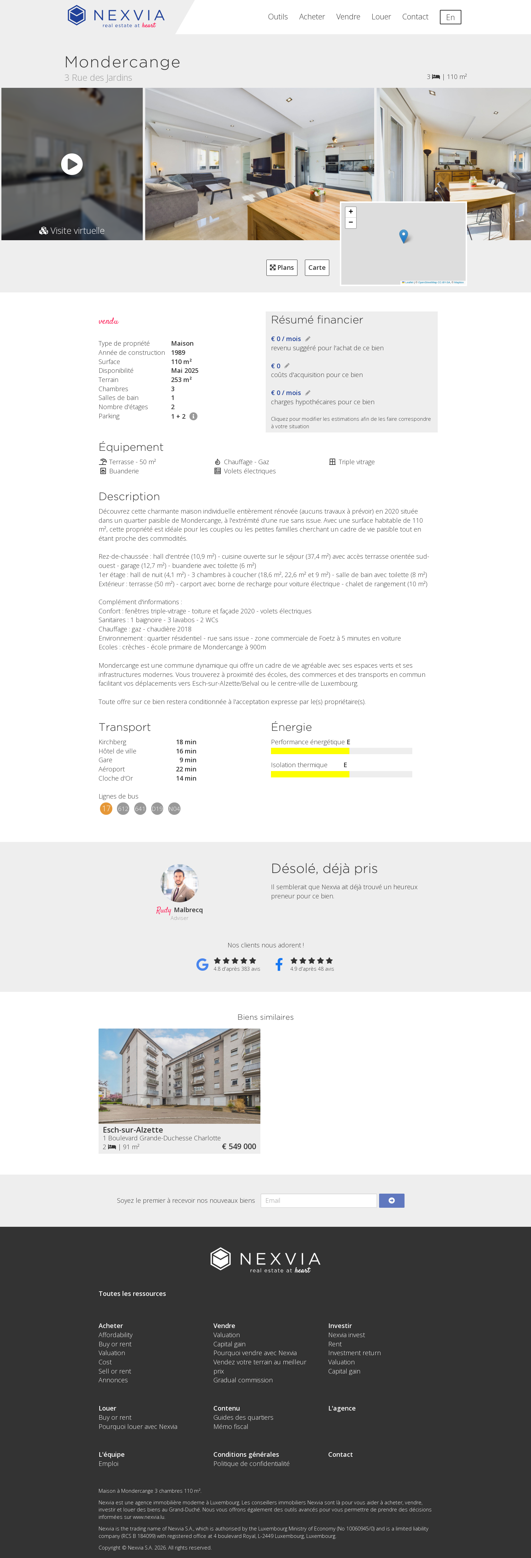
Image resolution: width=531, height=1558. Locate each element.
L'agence (342, 1408)
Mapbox (459, 282)
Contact (415, 16)
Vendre (348, 16)
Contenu (226, 1408)
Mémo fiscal (230, 1426)
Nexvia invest (346, 1334)
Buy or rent (115, 1344)
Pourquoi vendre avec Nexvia (255, 1352)
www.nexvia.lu (148, 1517)
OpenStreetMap (427, 282)
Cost (105, 1362)
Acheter (312, 16)
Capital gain (229, 1344)
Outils (278, 16)
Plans (282, 267)
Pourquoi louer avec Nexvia (138, 1426)
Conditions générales (246, 1454)
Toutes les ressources (132, 1293)
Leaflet (407, 282)
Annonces (113, 1380)
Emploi (108, 1463)
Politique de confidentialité (251, 1463)
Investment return (354, 1352)
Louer (381, 16)
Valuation (112, 1352)
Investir (340, 1325)
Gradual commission (243, 1380)
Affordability (115, 1334)
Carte (317, 267)
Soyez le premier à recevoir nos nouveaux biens (186, 1200)
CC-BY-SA (444, 282)
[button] (403, 236)
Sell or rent (115, 1371)
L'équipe (112, 1454)
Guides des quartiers (243, 1417)
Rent (335, 1344)
